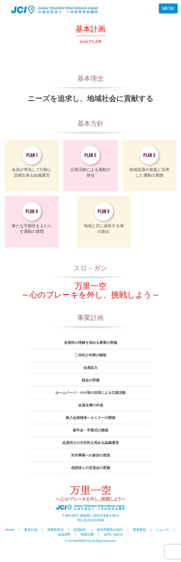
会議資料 (64, 534)
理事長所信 (55, 530)
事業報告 (139, 530)
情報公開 (87, 534)
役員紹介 (80, 530)
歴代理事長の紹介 (110, 530)
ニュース (162, 530)
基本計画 (30, 530)
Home (9, 530)
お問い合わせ (113, 534)
